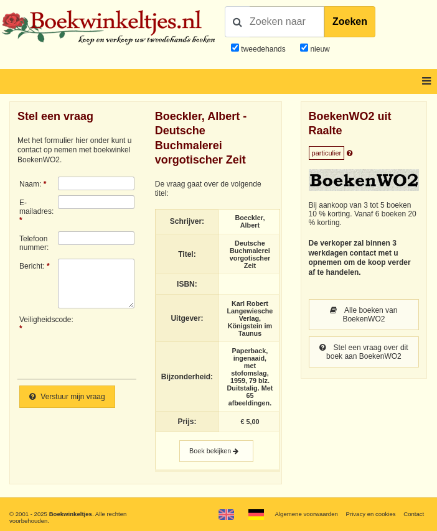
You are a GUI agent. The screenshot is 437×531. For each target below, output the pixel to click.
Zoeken (349, 21)
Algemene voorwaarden (306, 513)
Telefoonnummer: (34, 243)
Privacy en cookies (371, 513)
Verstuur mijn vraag (67, 396)
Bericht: (32, 266)
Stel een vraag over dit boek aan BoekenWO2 (363, 352)
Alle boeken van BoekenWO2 (363, 314)
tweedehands (263, 49)
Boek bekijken (216, 451)
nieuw (319, 49)
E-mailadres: (36, 207)
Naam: (30, 184)
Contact (413, 513)
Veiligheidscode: (38, 319)
